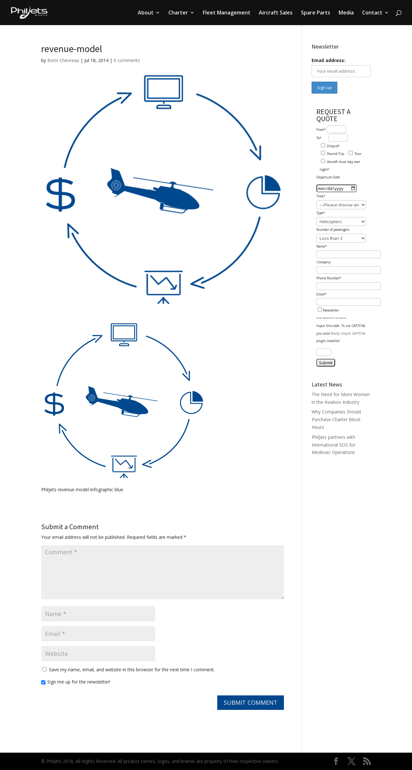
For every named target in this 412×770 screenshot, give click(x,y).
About (146, 13)
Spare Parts (315, 13)
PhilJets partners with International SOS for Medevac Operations (333, 445)
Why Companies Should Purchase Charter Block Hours (336, 419)
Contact (372, 13)
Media (346, 13)
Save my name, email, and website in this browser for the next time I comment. (132, 669)
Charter (178, 13)
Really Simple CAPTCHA (348, 333)
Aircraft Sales (276, 13)
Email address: (328, 60)
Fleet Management (226, 13)
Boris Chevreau (63, 60)
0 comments (127, 60)
